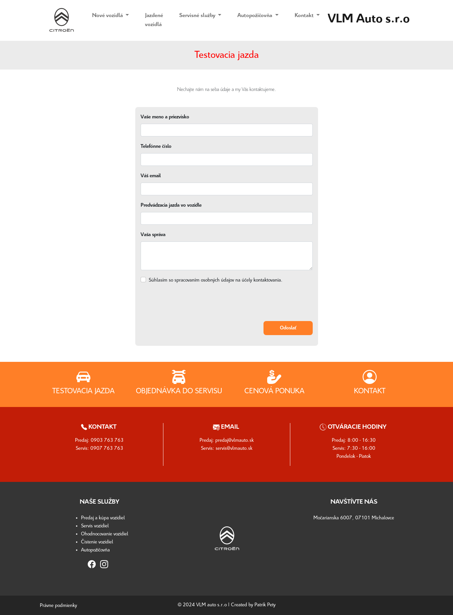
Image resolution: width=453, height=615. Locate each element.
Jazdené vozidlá (154, 20)
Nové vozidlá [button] (108, 15)
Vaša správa (153, 234)
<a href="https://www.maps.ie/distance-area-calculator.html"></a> (354, 552)
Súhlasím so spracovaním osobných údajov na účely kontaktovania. (216, 280)
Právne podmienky (58, 605)
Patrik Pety (265, 605)
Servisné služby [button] (198, 15)
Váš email (151, 176)
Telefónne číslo (156, 146)
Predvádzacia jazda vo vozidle (171, 205)
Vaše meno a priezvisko (165, 117)
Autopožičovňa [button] (255, 15)
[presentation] (191, 303)
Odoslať (288, 328)
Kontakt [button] (305, 15)
